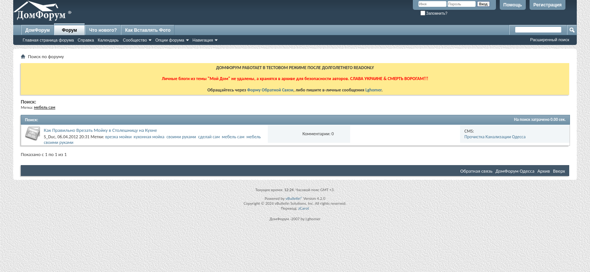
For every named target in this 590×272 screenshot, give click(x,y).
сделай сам (208, 136)
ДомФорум (37, 30)
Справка (86, 40)
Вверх (559, 171)
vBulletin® (294, 198)
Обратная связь (476, 171)
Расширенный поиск (549, 39)
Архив (543, 171)
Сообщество (135, 40)
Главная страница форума (48, 40)
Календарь (108, 40)
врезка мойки (118, 136)
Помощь (513, 5)
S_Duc (49, 136)
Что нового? (103, 30)
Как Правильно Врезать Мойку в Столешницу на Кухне (100, 130)
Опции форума (169, 40)
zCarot (303, 208)
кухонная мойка (149, 136)
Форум (69, 30)
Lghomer (373, 90)
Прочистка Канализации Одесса (495, 136)
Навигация (203, 40)
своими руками (181, 136)
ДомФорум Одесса (515, 171)
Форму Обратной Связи (270, 90)
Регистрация (547, 5)
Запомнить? (434, 13)
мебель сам (233, 136)
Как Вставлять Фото (147, 30)
